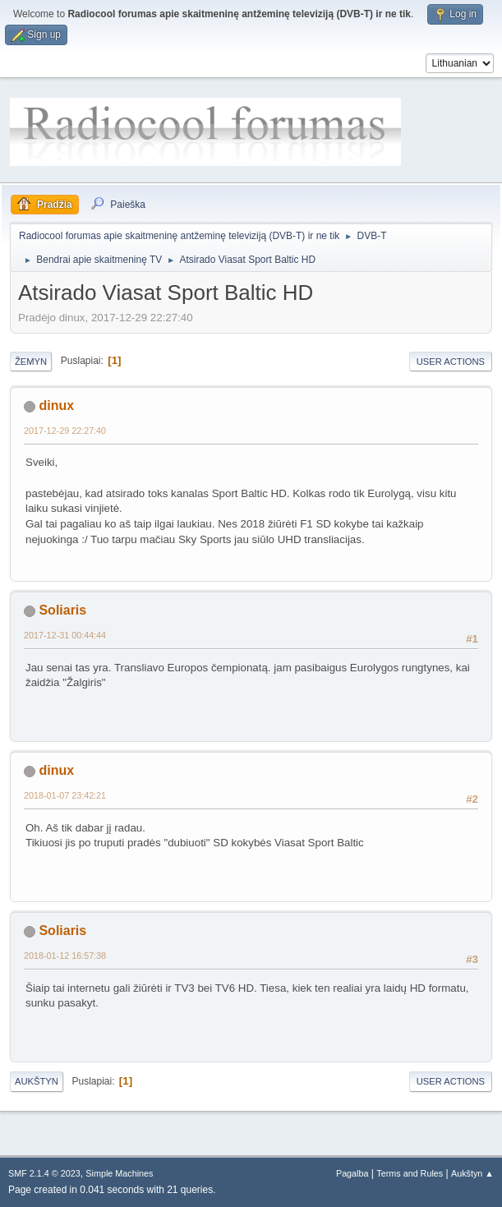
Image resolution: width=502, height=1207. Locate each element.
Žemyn (31, 361)
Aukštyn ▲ (472, 1173)
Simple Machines (119, 1173)
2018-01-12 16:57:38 (65, 956)
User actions (451, 361)
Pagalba (352, 1173)
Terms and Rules (409, 1173)
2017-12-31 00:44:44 (65, 635)
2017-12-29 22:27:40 (65, 430)
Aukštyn (36, 1081)
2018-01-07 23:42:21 (65, 795)
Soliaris (62, 610)
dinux (56, 405)
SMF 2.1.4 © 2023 (44, 1173)
